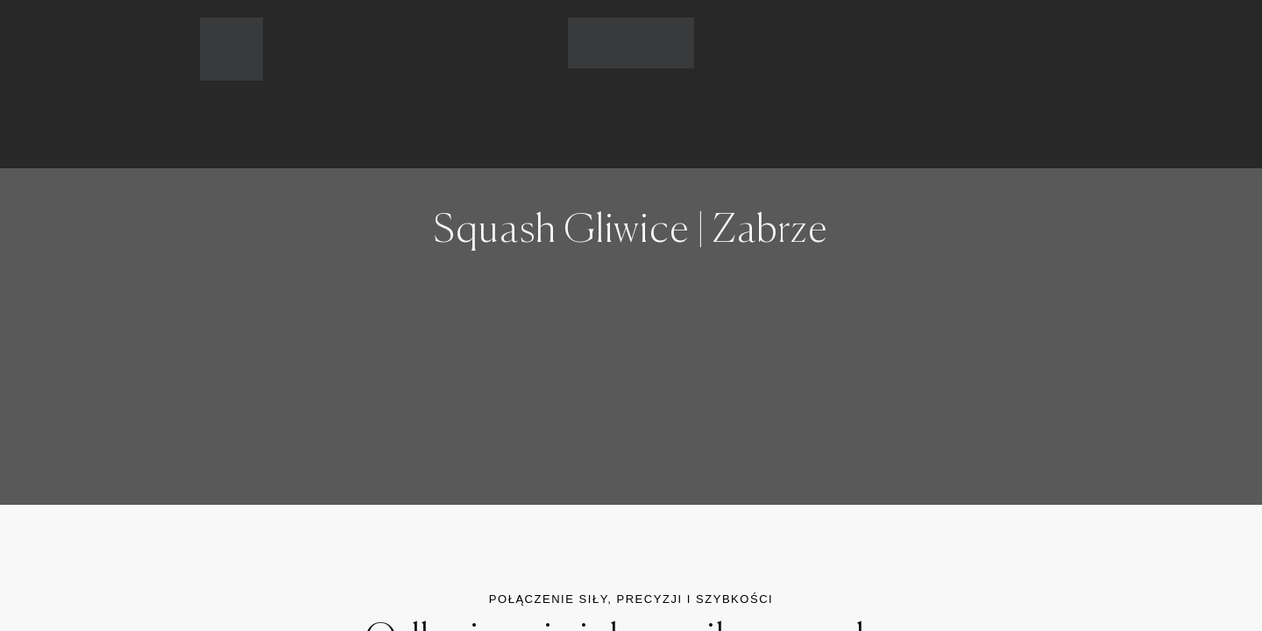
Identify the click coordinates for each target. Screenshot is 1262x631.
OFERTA (413, 104)
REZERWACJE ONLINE (716, 104)
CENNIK (494, 104)
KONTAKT (842, 104)
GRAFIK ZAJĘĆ (585, 104)
